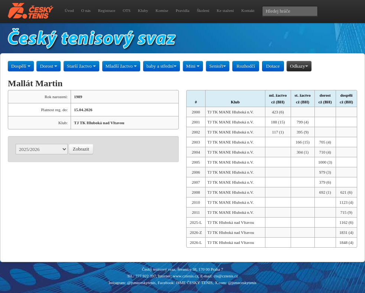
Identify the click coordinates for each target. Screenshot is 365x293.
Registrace (106, 10)
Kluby (143, 10)
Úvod (69, 10)
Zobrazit (81, 149)
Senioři (217, 66)
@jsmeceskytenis (141, 282)
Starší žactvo (81, 66)
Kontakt (247, 10)
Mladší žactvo (121, 66)
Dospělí (20, 66)
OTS (126, 10)
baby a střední (161, 66)
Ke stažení (225, 10)
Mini (193, 66)
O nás (85, 10)
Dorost (48, 66)
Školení (203, 10)
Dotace (273, 66)
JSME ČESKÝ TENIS (194, 282)
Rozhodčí (245, 66)
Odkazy (299, 66)
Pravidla (183, 10)
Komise (162, 10)
